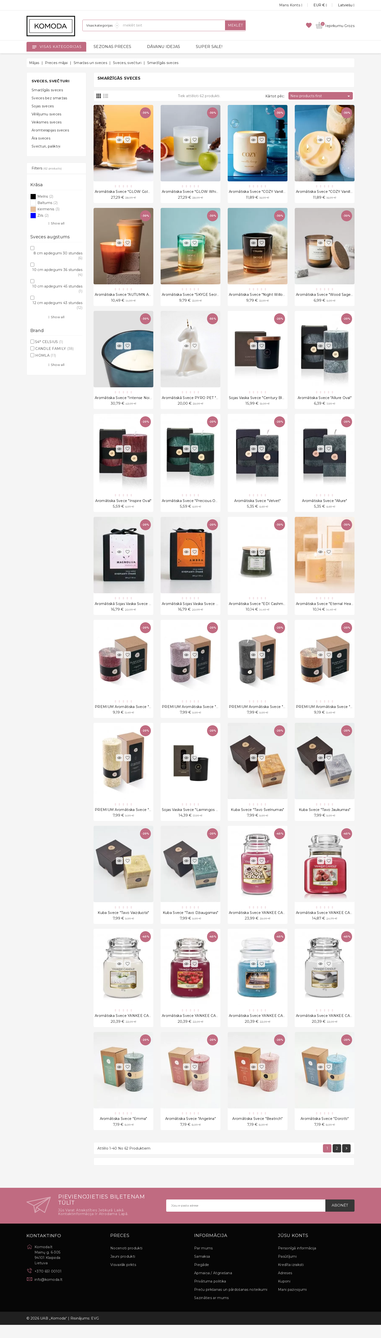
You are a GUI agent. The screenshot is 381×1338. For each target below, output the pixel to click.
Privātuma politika (210, 1294)
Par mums (203, 1261)
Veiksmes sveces (47, 122)
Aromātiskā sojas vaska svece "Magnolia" (131, 609)
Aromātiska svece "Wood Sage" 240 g (330, 296)
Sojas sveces (43, 106)
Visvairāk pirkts (123, 1278)
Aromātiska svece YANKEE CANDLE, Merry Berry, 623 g (278, 922)
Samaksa (202, 1269)
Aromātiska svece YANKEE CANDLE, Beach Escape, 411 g (280, 1026)
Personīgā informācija (297, 1261)
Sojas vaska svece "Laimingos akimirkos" (198, 818)
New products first (321, 96)
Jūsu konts (293, 1248)
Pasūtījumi (287, 1269)
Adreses (285, 1286)
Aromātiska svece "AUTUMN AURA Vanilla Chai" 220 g (142, 296)
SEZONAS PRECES (112, 46)
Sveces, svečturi (50, 81)
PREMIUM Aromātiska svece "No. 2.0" (330, 714)
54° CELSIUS (49, 342)
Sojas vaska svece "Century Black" (259, 401)
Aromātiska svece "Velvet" (257, 505)
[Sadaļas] (101, 25)
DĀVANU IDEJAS (163, 46)
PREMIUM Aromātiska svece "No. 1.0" (128, 818)
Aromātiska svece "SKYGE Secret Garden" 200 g (205, 296)
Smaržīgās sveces (47, 90)
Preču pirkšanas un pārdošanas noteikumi (231, 1303)
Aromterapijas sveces (50, 130)
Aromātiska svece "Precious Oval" (192, 505)
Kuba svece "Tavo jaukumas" (325, 818)
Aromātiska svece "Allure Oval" (325, 401)
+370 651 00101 (48, 1284)
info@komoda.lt (48, 1292)
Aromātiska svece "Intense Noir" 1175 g (129, 401)
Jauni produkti (122, 1269)
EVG (95, 1331)
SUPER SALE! (209, 46)
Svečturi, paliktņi (46, 146)
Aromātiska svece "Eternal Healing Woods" (334, 609)
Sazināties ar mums (211, 1311)
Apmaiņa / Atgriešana (213, 1286)
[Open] (34, 47)
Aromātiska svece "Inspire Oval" (123, 505)
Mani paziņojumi (292, 1303)
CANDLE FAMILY (54, 348)
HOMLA (45, 355)
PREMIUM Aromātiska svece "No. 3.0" (263, 714)
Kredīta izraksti (291, 1278)
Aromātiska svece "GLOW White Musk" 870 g (203, 192)
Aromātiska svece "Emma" (123, 1131)
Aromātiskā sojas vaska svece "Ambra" (196, 609)
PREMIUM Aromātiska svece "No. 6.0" (129, 714)
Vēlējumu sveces (46, 114)
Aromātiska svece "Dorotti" (325, 1131)
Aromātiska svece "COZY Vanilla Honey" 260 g (270, 192)
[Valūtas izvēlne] (315, 5)
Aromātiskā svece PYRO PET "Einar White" (200, 401)
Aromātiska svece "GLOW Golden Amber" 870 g (138, 192)
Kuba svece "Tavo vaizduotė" (123, 922)
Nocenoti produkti (126, 1261)
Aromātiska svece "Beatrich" (257, 1131)
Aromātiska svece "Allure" (324, 505)
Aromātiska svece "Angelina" (190, 1131)
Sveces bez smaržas (49, 98)
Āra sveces (41, 138)
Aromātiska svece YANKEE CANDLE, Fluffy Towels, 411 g (145, 1026)
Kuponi (284, 1294)
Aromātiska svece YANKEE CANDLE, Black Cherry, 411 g (211, 1026)
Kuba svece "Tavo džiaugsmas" (190, 922)
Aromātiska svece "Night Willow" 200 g (264, 296)
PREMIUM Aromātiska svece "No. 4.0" (196, 714)
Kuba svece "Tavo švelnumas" (257, 818)
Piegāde (201, 1278)
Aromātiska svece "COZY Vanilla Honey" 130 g (336, 192)
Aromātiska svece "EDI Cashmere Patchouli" (268, 609)
